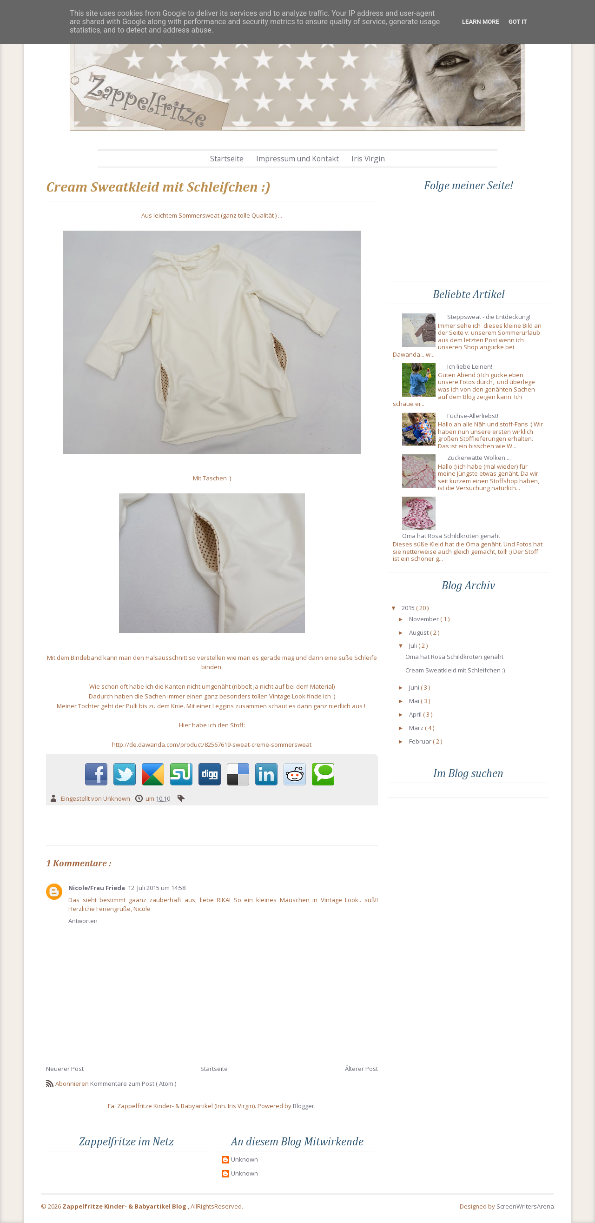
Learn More (480, 21)
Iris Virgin (368, 158)
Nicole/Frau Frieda (96, 888)
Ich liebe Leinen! (469, 367)
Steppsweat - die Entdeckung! (488, 317)
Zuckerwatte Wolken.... (479, 458)
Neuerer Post (65, 1068)
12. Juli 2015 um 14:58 (156, 888)
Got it (518, 21)
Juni (414, 687)
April (415, 714)
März (416, 728)
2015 (408, 608)
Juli (413, 646)
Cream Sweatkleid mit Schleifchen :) (455, 670)
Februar (420, 741)
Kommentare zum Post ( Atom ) (133, 1083)
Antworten (83, 921)
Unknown (244, 1159)
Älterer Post (361, 1068)
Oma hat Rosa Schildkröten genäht (451, 536)
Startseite (227, 158)
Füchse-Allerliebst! (472, 416)
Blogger (303, 1106)
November (424, 619)
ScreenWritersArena (525, 1206)
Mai (414, 701)
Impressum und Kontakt (297, 158)
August (419, 633)
